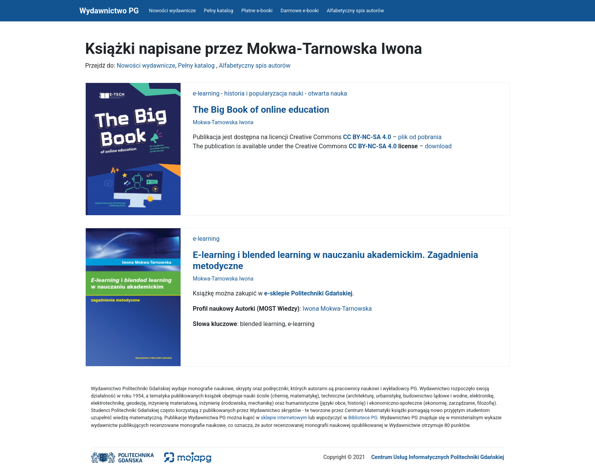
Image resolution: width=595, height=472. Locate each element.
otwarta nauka (327, 93)
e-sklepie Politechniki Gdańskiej (308, 293)
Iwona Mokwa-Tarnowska (338, 308)
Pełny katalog (218, 10)
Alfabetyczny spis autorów (355, 10)
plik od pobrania (420, 137)
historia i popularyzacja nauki (263, 93)
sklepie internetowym (284, 417)
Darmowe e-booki (299, 10)
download (438, 146)
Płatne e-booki (256, 10)
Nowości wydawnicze (172, 10)
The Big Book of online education (261, 109)
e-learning (206, 93)
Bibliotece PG (362, 417)
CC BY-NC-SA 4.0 (368, 137)
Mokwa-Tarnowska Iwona (223, 122)
